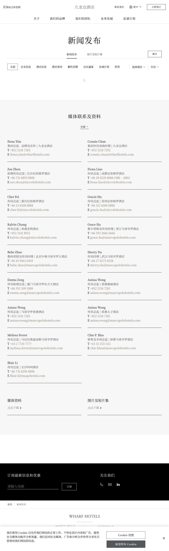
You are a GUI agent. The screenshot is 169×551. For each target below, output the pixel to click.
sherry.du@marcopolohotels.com (113, 265)
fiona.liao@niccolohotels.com (111, 182)
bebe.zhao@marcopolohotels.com (34, 265)
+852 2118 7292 (100, 150)
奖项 (117, 67)
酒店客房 (57, 67)
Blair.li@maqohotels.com (27, 376)
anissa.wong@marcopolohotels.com (115, 293)
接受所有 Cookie (125, 544)
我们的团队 (83, 18)
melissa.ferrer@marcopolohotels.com (36, 348)
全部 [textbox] (82, 126)
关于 (37, 18)
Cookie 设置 (126, 535)
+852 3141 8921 (20, 233)
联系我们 (119, 7)
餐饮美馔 (73, 67)
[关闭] (163, 538)
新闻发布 (72, 54)
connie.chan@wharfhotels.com (112, 154)
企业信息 (26, 67)
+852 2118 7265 (20, 150)
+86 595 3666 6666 (102, 233)
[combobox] (139, 67)
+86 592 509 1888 (21, 288)
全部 (12, 67)
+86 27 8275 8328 (101, 261)
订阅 (70, 483)
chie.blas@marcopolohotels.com (113, 348)
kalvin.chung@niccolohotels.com (33, 237)
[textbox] (139, 66)
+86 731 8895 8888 (22, 178)
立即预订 (156, 7)
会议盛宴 (88, 67)
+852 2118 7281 (100, 288)
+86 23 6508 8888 (21, 205)
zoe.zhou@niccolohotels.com (30, 182)
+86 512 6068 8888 (102, 205)
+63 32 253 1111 (100, 344)
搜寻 (155, 53)
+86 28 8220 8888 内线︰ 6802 (110, 178)
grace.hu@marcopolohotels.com (113, 237)
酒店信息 (41, 67)
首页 (9, 501)
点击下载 (14, 407)
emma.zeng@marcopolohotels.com (34, 293)
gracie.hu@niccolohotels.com (111, 210)
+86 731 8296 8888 (22, 371)
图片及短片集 (94, 54)
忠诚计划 (129, 18)
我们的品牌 (57, 18)
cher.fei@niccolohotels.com (29, 210)
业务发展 (107, 18)
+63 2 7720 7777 (20, 344)
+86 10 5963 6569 (21, 261)
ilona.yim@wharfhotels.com (30, 154)
